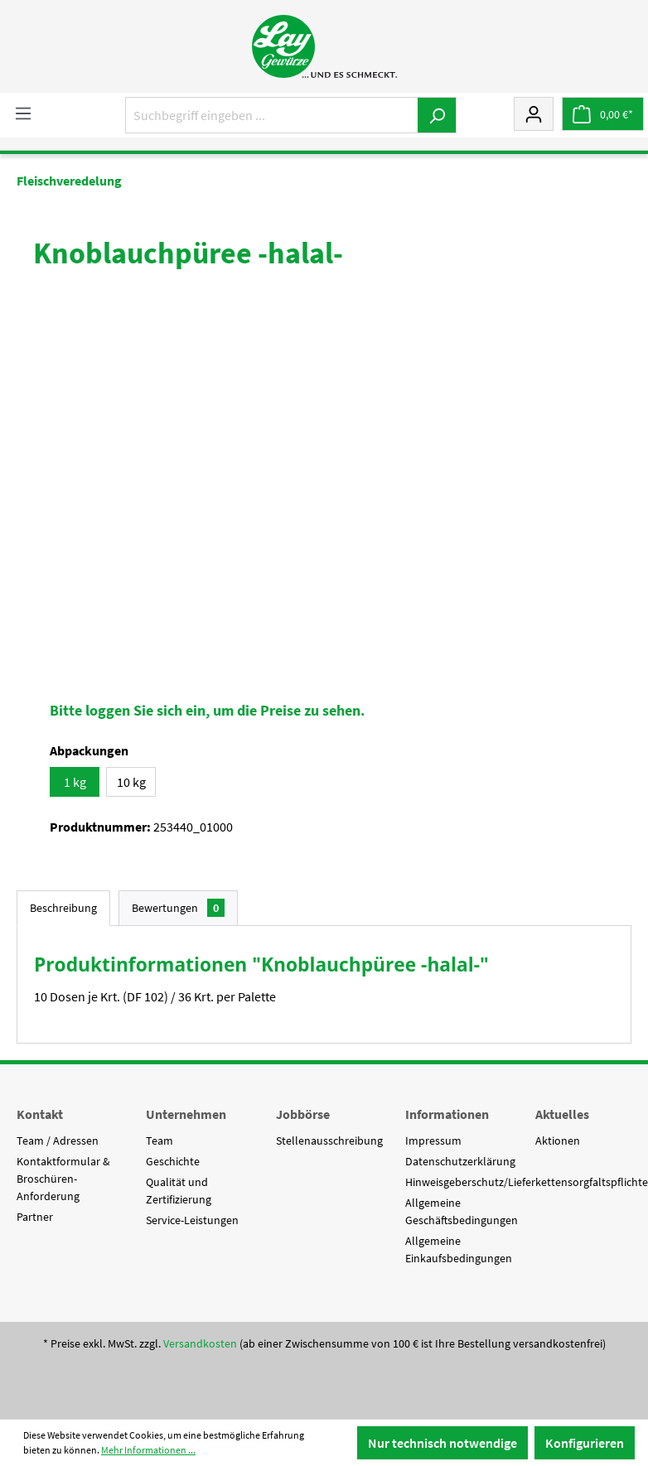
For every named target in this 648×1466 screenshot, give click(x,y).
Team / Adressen (58, 1140)
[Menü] (23, 112)
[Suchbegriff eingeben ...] (271, 115)
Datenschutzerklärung (460, 1161)
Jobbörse (303, 1114)
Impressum (433, 1140)
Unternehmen (186, 1114)
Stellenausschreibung (329, 1140)
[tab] (63, 908)
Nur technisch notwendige (442, 1443)
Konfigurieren (584, 1443)
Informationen (447, 1114)
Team (159, 1140)
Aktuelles (562, 1114)
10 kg (131, 782)
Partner (35, 1216)
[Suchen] (437, 115)
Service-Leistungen (192, 1220)
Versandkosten (200, 1343)
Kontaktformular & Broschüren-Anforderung (63, 1178)
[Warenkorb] (603, 114)
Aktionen (557, 1140)
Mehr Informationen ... (148, 1450)
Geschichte (173, 1161)
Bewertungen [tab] (178, 908)
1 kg (75, 782)
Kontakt (40, 1114)
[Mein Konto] (534, 113)
